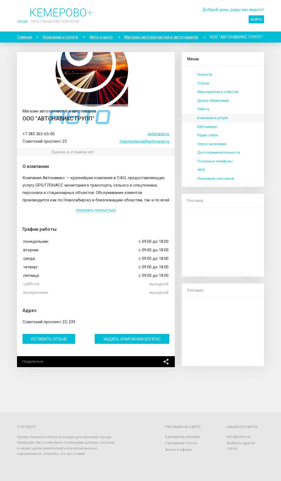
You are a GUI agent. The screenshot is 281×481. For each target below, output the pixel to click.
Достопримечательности (218, 152)
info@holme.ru (239, 436)
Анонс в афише (178, 449)
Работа (203, 109)
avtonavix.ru (158, 133)
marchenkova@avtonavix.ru (144, 141)
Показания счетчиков (215, 178)
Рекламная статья (181, 443)
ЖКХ (201, 170)
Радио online (207, 135)
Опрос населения (211, 144)
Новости (204, 74)
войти (256, 19)
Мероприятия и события (217, 92)
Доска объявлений (213, 101)
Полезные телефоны (215, 161)
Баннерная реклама (182, 436)
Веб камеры (207, 127)
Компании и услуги (212, 118)
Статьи (203, 83)
